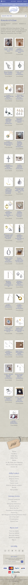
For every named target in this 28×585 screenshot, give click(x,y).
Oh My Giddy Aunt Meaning (14, 462)
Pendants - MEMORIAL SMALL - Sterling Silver (19, 283)
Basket (25, 1)
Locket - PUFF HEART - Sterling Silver (19, 73)
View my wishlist (14, 533)
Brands (14, 487)
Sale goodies (14, 489)
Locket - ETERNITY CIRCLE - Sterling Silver (19, 306)
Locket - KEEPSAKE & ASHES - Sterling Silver (8, 353)
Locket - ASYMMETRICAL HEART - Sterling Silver (8, 97)
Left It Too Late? (14, 517)
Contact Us (14, 467)
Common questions (14, 499)
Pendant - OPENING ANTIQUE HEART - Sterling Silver (19, 144)
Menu (3, 1)
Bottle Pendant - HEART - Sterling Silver (8, 399)
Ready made (14, 481)
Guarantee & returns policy (14, 510)
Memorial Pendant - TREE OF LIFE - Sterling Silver (19, 97)
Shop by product (14, 476)
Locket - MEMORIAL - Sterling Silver (14, 422)
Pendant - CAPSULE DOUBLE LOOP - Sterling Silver (19, 259)
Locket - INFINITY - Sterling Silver (8, 306)
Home (14, 451)
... (19, 120)
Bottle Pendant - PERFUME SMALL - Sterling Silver (19, 376)
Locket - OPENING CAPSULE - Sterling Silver (19, 166)
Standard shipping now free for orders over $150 (14, 4)
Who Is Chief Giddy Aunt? (14, 464)
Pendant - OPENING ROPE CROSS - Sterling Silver (8, 166)
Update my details (14, 537)
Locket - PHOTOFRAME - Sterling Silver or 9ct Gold (8, 143)
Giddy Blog (14, 456)
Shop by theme (14, 478)
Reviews (14, 501)
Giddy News (14, 458)
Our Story (14, 453)
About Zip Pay (14, 508)
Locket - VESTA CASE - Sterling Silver (8, 50)
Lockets (14, 23)
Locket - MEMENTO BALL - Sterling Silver (19, 50)
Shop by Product (6, 23)
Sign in (14, 539)
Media (14, 460)
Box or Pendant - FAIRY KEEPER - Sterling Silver (8, 73)
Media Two (16, 581)
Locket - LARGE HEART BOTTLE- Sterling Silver (19, 399)
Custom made (14, 483)
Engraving (14, 512)
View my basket (14, 531)
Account (13, 1)
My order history (14, 535)
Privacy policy (14, 519)
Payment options (14, 506)
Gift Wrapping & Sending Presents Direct (14, 514)
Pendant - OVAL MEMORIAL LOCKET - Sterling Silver (8, 259)
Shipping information (14, 503)
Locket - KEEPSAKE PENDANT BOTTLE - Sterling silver (8, 121)
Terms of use (14, 521)
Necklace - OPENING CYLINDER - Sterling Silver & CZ (8, 284)
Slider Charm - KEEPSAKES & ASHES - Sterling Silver (19, 353)
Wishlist (19, 1)
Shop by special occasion (14, 485)
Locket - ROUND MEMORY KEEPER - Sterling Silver (8, 376)
